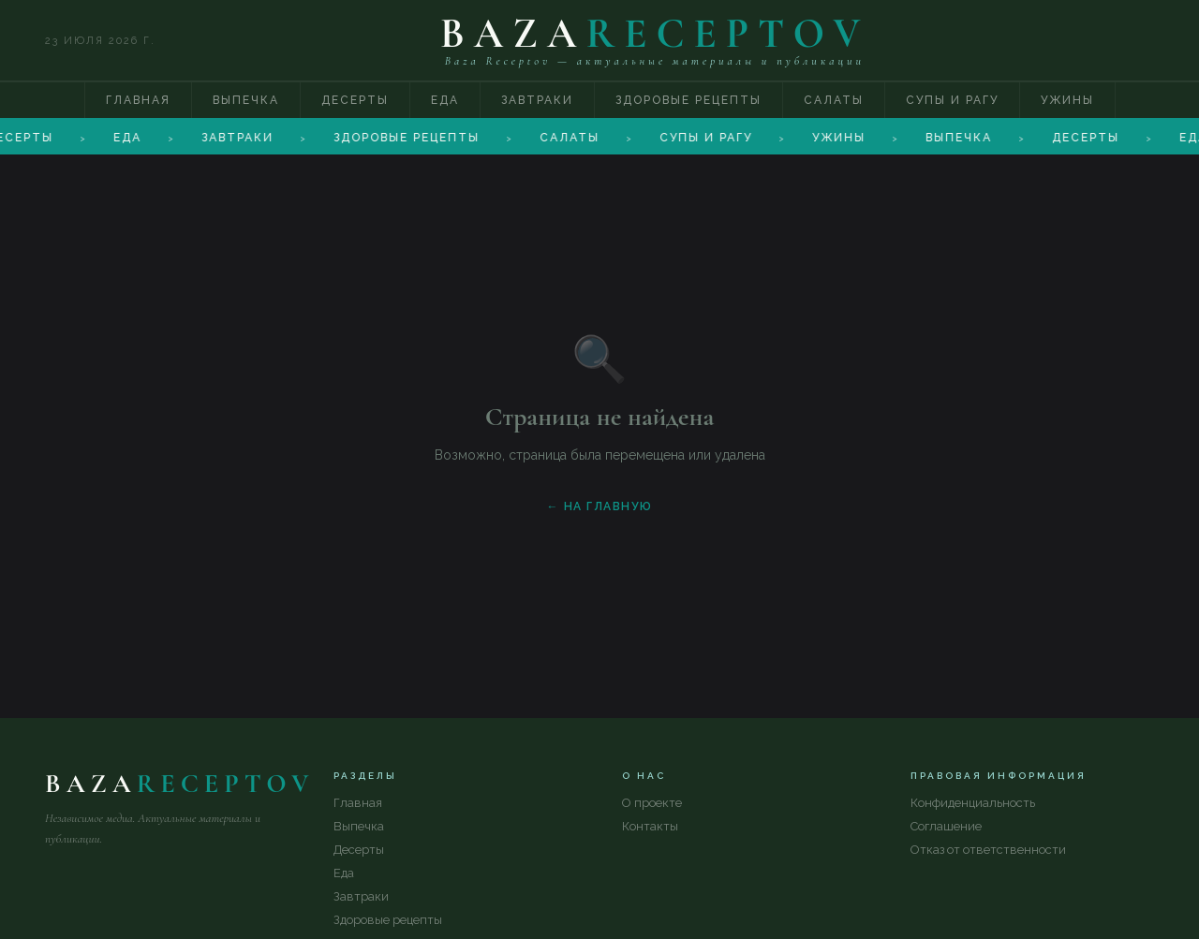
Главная (138, 100)
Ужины (1067, 100)
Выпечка (246, 100)
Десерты (355, 100)
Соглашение (946, 826)
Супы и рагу (952, 100)
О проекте (652, 803)
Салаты (834, 100)
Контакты (650, 826)
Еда (445, 100)
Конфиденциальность (972, 803)
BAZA (655, 33)
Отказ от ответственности (988, 850)
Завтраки (537, 100)
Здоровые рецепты (688, 100)
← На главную (600, 506)
